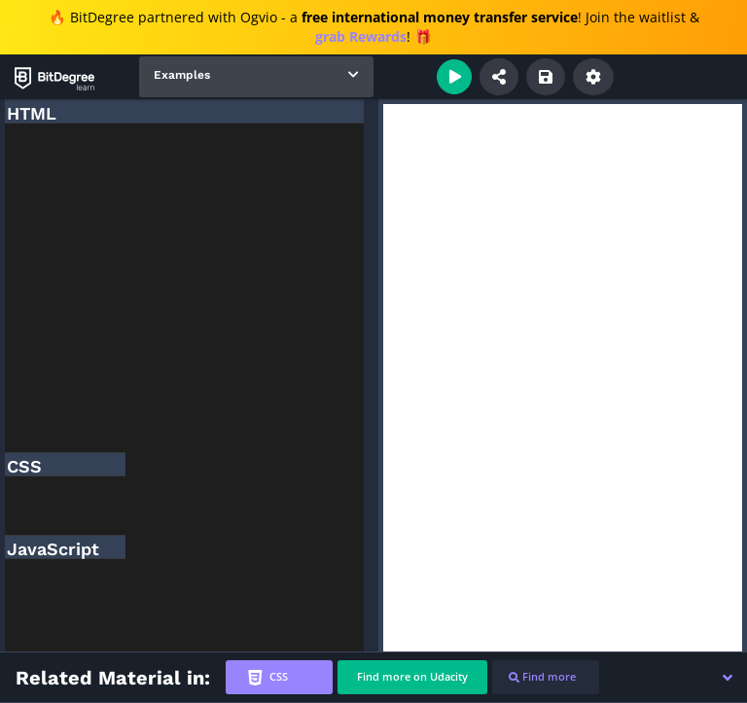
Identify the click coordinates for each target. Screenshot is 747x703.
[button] (727, 677)
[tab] (279, 677)
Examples (182, 75)
